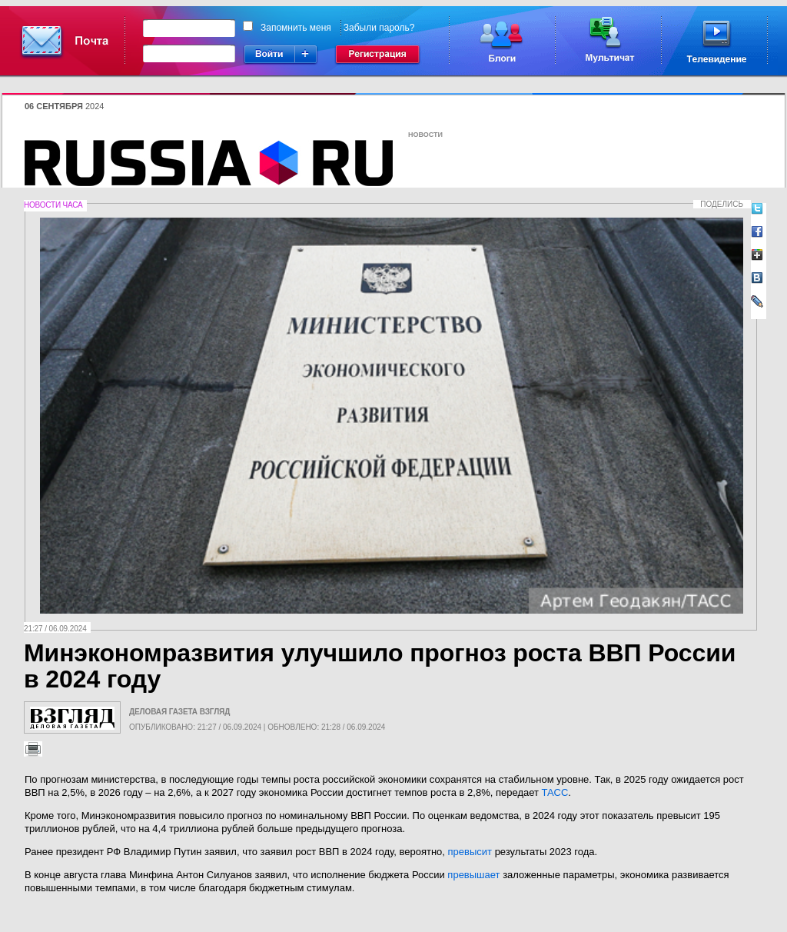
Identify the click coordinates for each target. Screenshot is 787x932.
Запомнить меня (296, 27)
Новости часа (53, 205)
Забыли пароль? (379, 27)
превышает (473, 874)
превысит (470, 851)
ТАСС (555, 792)
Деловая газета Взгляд (179, 711)
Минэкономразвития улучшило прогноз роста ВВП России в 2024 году (380, 666)
